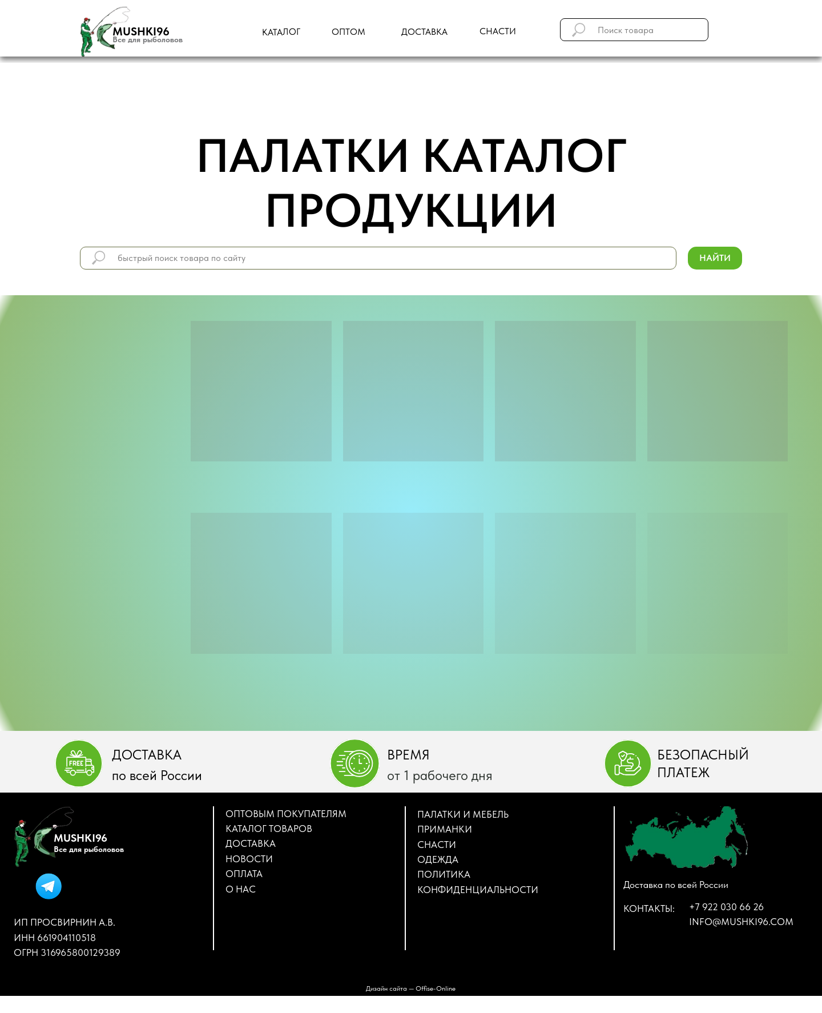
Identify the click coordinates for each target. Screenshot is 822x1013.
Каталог (281, 32)
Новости (249, 859)
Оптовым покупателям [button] (285, 813)
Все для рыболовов (147, 39)
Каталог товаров (268, 828)
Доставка (250, 843)
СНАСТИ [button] (436, 844)
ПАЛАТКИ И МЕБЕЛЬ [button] (463, 814)
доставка (424, 31)
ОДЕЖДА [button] (437, 859)
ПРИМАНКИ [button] (444, 829)
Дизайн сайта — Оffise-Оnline (411, 988)
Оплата (244, 873)
